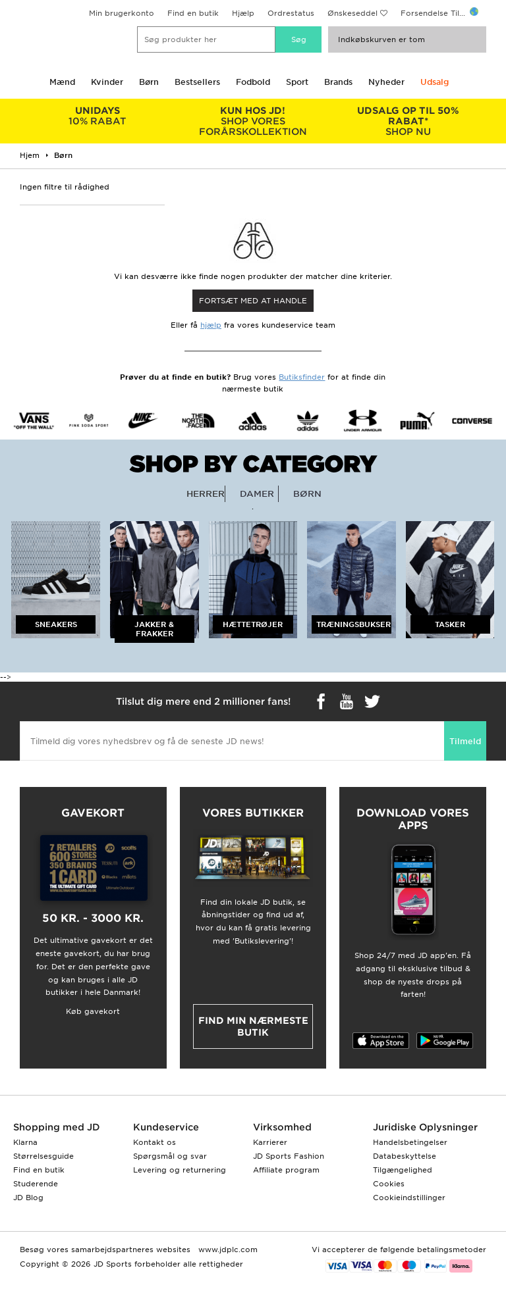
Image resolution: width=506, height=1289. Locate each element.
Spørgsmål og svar (170, 1156)
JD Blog (28, 1197)
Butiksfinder (302, 377)
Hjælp (243, 13)
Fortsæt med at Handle (253, 300)
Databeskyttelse (404, 1156)
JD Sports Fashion (288, 1156)
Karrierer (270, 1142)
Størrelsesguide (43, 1156)
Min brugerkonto (121, 13)
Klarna (25, 1142)
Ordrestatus (290, 13)
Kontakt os (154, 1142)
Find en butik (193, 13)
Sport (297, 82)
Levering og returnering (179, 1170)
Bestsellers (197, 82)
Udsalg (434, 82)
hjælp (210, 325)
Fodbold (253, 82)
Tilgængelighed (402, 1170)
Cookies (389, 1183)
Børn (149, 82)
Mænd (62, 82)
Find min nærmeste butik (253, 1026)
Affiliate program (286, 1170)
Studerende (35, 1183)
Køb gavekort (93, 1011)
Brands (338, 82)
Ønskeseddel (352, 13)
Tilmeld (465, 741)
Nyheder (386, 82)
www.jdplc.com (227, 1249)
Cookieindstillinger (409, 1197)
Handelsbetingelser (410, 1142)
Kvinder (107, 82)
